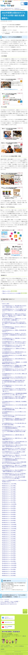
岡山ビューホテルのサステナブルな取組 (15, 293)
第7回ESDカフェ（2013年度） (9, 573)
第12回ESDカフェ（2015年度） (9, 524)
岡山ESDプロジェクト (9, 8)
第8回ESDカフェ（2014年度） (9, 548)
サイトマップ (3, 651)
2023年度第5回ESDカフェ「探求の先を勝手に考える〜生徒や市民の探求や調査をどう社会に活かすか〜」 (13, 382)
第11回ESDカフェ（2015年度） (9, 526)
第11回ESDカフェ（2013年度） (9, 565)
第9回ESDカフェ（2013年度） (9, 569)
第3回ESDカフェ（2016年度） (9, 518)
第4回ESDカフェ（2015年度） (9, 540)
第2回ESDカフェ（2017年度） (9, 500)
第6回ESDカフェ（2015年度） (9, 536)
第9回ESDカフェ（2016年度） (9, 506)
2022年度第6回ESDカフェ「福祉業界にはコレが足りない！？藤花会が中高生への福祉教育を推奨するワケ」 (14, 420)
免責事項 (2, 649)
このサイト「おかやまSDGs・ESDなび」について (6, 646)
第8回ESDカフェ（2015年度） (9, 532)
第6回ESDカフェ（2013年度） (9, 575)
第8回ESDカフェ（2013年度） (9, 571)
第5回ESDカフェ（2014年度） (9, 555)
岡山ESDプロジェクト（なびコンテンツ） (9, 604)
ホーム (2, 8)
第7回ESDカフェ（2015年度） (9, 534)
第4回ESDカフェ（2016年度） (9, 516)
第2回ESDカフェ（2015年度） (9, 544)
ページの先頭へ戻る (25, 612)
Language (22, 4)
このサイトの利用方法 (19, 646)
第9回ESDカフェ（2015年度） (9, 530)
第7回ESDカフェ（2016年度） (9, 510)
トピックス (7, 599)
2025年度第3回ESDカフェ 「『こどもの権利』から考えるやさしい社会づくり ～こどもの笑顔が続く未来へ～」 (14, 310)
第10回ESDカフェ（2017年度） (9, 483)
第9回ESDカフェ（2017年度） (9, 485)
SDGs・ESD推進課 (14, 601)
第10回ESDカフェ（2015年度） (9, 528)
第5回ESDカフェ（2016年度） (9, 514)
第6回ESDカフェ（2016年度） (9, 512)
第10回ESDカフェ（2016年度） (9, 504)
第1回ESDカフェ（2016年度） (9, 522)
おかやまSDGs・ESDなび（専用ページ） (9, 602)
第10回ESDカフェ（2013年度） (9, 567)
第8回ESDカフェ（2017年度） (9, 487)
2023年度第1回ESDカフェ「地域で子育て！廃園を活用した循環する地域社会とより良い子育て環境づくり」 (14, 398)
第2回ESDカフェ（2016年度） (9, 520)
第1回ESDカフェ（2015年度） (9, 546)
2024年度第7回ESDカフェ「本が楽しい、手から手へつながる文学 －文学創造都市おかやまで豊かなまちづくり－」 (14, 335)
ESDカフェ (17, 8)
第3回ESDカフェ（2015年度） (9, 542)
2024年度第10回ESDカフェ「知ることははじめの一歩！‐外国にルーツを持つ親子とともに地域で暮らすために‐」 (14, 323)
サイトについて (18, 651)
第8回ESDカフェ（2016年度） (9, 508)
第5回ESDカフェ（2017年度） (9, 493)
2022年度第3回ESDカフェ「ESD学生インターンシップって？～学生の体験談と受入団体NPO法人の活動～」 (14, 431)
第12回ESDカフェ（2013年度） (9, 563)
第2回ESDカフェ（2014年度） (9, 561)
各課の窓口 (7, 601)
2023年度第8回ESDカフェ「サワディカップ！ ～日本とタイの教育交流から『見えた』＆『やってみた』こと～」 (14, 370)
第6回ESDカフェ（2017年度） (9, 491)
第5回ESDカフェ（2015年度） (9, 538)
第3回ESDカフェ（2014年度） (9, 559)
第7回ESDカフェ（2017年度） (9, 489)
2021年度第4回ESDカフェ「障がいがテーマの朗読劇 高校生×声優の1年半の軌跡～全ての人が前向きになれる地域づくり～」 (14, 467)
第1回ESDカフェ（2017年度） (9, 502)
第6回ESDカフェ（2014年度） (9, 553)
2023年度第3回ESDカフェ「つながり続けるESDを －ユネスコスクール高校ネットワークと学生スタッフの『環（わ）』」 (14, 390)
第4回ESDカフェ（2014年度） (9, 557)
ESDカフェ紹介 (5, 303)
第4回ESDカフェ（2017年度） (9, 495)
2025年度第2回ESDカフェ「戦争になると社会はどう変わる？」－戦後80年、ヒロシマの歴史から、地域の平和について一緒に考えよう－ (14, 315)
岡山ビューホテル (10, 291)
